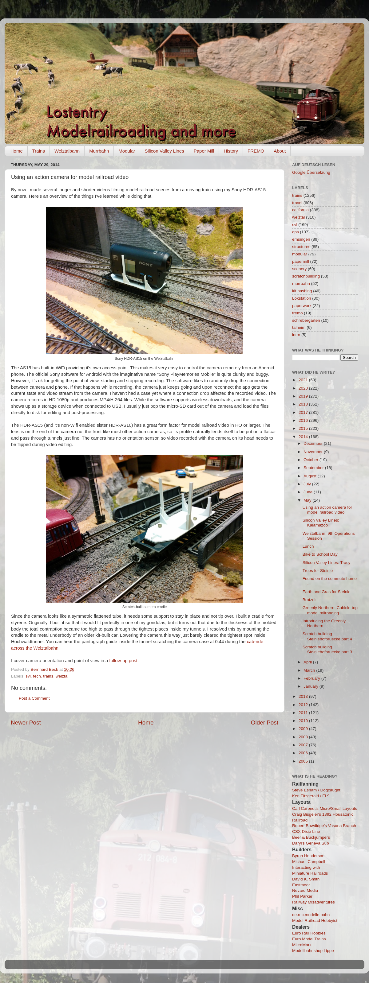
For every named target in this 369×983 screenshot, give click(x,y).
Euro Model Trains (309, 939)
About (280, 150)
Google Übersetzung (311, 172)
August (311, 476)
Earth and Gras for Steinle (327, 591)
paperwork (301, 305)
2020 (304, 388)
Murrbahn (99, 150)
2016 (304, 420)
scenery (299, 268)
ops (295, 232)
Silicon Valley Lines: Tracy (327, 562)
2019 (304, 396)
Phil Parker (302, 896)
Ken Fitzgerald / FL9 (311, 796)
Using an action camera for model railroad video (327, 510)
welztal (62, 676)
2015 (304, 428)
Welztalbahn (67, 150)
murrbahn (301, 283)
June (309, 492)
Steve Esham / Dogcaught (316, 790)
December (314, 443)
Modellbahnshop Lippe (313, 950)
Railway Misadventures (313, 902)
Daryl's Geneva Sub (310, 843)
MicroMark (301, 944)
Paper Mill (204, 150)
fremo (297, 313)
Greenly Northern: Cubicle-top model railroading (330, 610)
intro (296, 334)
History (231, 150)
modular (299, 254)
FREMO (256, 150)
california (300, 210)
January (311, 686)
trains (48, 676)
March (310, 670)
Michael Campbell (308, 861)
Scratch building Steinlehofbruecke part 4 (327, 636)
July (308, 484)
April (308, 662)
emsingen (301, 239)
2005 (304, 761)
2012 (304, 704)
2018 (304, 404)
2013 (304, 696)
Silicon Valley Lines (164, 150)
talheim (299, 327)
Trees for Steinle (318, 570)
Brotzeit (310, 599)
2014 (304, 436)
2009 (304, 728)
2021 (304, 380)
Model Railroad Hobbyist (314, 920)
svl (28, 676)
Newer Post (26, 722)
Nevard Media (305, 890)
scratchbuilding (306, 276)
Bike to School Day (320, 554)
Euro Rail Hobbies (309, 933)
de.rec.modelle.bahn (311, 914)
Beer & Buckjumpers (311, 837)
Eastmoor (301, 885)
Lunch (308, 546)
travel (297, 202)
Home (16, 150)
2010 (304, 720)
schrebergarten (306, 320)
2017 (304, 412)
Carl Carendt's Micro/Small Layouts (324, 808)
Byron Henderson (308, 855)
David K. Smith (305, 879)
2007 (304, 745)
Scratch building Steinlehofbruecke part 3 (327, 649)
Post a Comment (34, 698)
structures (301, 246)
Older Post (264, 722)
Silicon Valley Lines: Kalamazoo (321, 522)
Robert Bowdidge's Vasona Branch (324, 825)
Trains (38, 150)
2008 (304, 737)
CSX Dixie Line (306, 831)
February (312, 678)
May (308, 500)
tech (37, 676)
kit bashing (302, 291)
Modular (126, 150)
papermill (300, 261)
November (314, 451)
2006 (304, 753)
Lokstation (301, 298)
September (314, 467)
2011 (304, 712)
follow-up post (123, 660)
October (311, 459)
